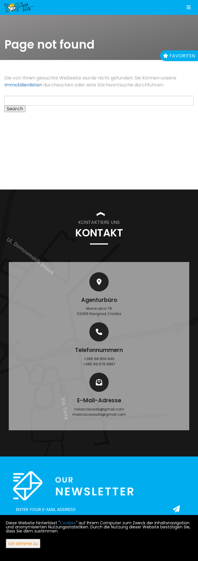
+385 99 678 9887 (99, 364)
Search (15, 109)
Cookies (68, 523)
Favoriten (179, 55)
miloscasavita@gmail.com (99, 409)
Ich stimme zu (23, 543)
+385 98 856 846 (99, 358)
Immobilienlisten (23, 85)
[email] (99, 509)
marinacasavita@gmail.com (99, 414)
